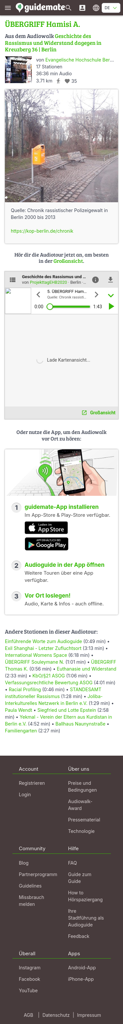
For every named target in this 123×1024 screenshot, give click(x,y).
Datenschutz (56, 1015)
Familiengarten (21, 730)
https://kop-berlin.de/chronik (42, 231)
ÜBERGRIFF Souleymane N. (34, 662)
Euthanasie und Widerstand (86, 669)
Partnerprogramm (38, 874)
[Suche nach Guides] (68, 7)
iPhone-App (81, 979)
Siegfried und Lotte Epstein (66, 710)
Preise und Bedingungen (82, 786)
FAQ (72, 863)
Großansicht (68, 260)
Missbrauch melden (31, 900)
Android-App (82, 967)
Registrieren (32, 783)
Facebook (29, 979)
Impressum (89, 1015)
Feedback (79, 936)
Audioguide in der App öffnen (65, 565)
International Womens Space (36, 655)
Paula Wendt (19, 710)
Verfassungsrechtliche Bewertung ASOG (48, 682)
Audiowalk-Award (80, 805)
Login (25, 794)
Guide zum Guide (80, 877)
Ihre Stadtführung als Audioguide (86, 917)
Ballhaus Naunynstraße (80, 724)
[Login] (82, 7)
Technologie (81, 831)
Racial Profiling (25, 689)
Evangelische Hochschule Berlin (80, 60)
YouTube (28, 990)
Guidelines (30, 886)
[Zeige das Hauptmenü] (8, 7)
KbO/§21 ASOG (48, 675)
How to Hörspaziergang (85, 896)
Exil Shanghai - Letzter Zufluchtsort (43, 648)
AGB (28, 1015)
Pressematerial (84, 819)
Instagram (30, 967)
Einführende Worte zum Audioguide (43, 641)
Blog (24, 863)
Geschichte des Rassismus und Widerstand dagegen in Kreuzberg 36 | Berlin (53, 42)
